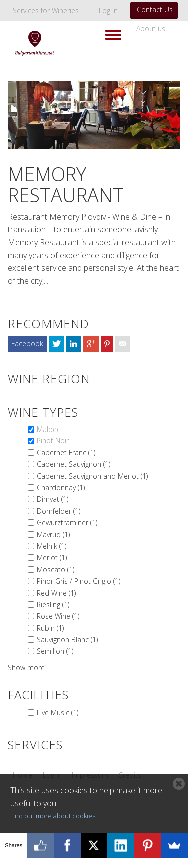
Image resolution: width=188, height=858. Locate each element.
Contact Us (155, 9)
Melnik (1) (51, 546)
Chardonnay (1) (61, 487)
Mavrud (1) (53, 534)
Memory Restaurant (66, 184)
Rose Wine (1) (58, 616)
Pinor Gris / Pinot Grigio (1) (78, 581)
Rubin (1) (50, 628)
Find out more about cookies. (53, 815)
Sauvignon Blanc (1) (67, 639)
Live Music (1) (57, 712)
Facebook (27, 343)
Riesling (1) (53, 604)
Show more (26, 667)
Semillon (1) (55, 651)
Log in (108, 10)
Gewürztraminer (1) (67, 522)
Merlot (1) (52, 557)
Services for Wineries (46, 10)
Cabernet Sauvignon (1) (73, 464)
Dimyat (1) (52, 499)
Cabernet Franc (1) (66, 452)
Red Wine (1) (56, 593)
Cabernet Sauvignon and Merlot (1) (92, 476)
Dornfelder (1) (58, 511)
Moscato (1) (55, 569)
